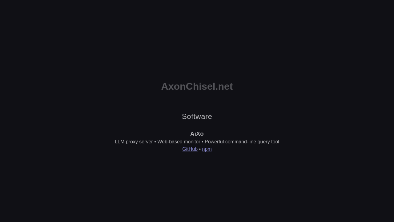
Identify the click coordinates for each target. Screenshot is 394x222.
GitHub (190, 149)
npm (207, 149)
